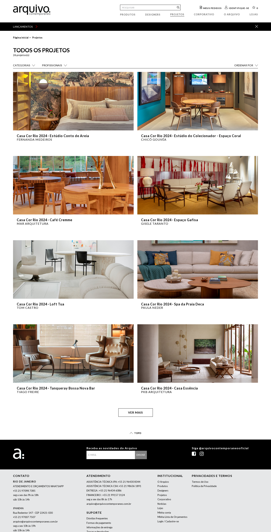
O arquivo (232, 14)
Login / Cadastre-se (168, 521)
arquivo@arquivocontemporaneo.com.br (35, 521)
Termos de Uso (200, 481)
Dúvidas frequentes (97, 518)
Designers (152, 14)
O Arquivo (163, 481)
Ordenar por (243, 65)
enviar (140, 454)
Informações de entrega (99, 527)
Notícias (161, 503)
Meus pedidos (212, 8)
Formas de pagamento (98, 522)
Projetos (177, 14)
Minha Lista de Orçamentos (172, 516)
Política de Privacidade (204, 486)
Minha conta (164, 512)
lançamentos (25, 26)
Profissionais (52, 65)
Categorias (21, 65)
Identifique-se (239, 8)
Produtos (128, 14)
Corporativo (204, 14)
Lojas (254, 14)
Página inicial (21, 37)
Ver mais (135, 412)
